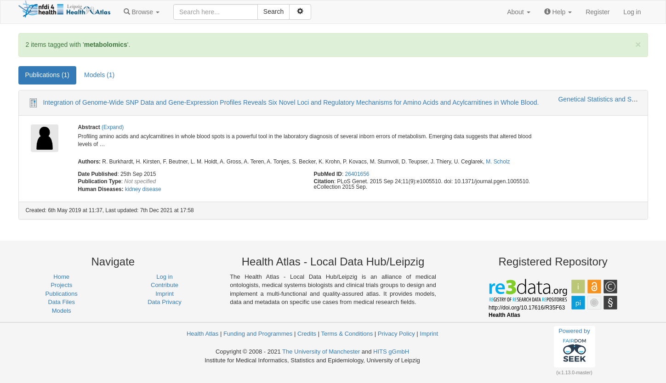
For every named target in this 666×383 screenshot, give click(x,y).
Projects (61, 285)
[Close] (638, 44)
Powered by (574, 346)
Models (61, 310)
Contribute (164, 285)
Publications (62, 293)
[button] (141, 11)
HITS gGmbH (391, 351)
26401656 (357, 174)
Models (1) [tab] (99, 75)
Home (61, 276)
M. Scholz (498, 161)
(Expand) (113, 127)
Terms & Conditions (347, 333)
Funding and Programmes (257, 333)
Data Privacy (165, 302)
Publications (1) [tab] (47, 75)
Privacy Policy (396, 333)
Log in (632, 12)
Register (597, 12)
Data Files (61, 302)
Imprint (164, 293)
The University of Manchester (321, 351)
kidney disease (143, 189)
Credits (306, 333)
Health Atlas (202, 333)
